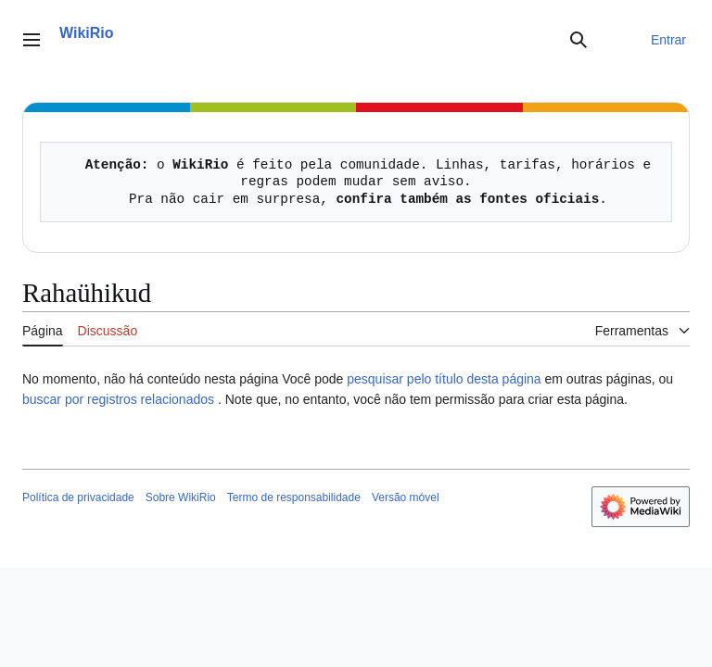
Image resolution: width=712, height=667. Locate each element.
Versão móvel (405, 497)
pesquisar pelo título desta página (443, 378)
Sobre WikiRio (181, 497)
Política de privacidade (78, 497)
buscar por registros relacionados (118, 399)
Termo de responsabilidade (294, 497)
